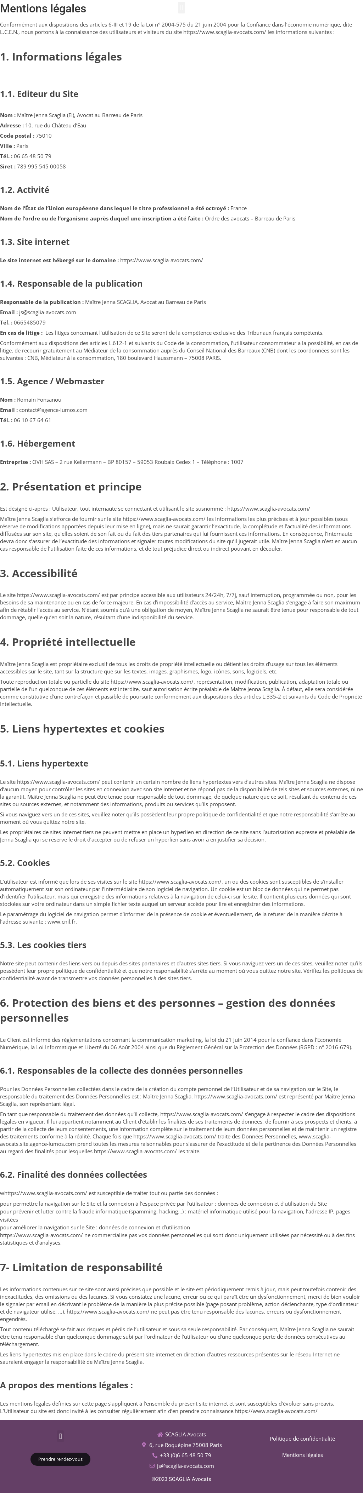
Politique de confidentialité (302, 1438)
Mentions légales (302, 1454)
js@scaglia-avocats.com (185, 1465)
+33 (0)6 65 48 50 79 (185, 1455)
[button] (181, 7)
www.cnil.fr (62, 921)
